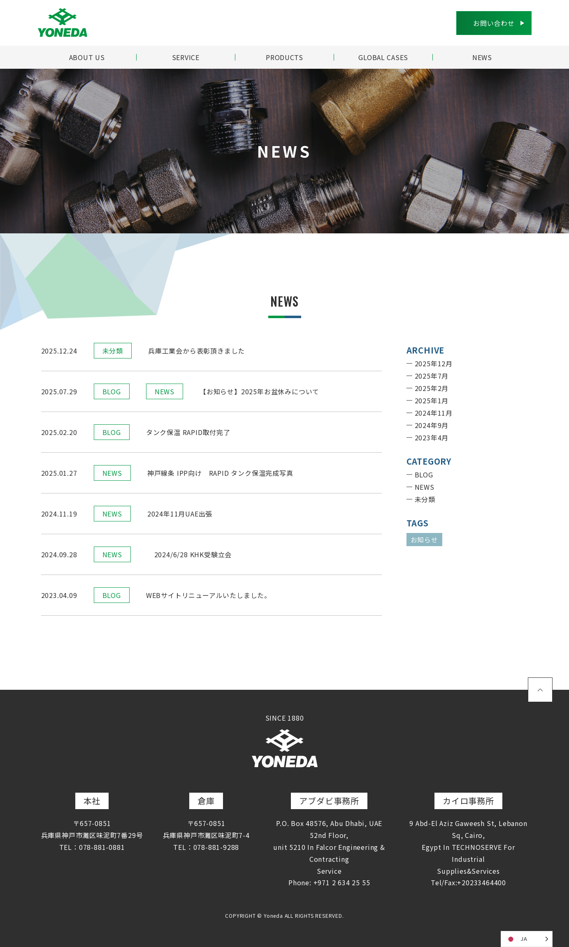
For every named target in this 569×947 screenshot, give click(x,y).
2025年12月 (434, 363)
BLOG (111, 391)
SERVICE (186, 57)
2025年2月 (432, 388)
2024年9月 (432, 425)
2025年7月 (432, 375)
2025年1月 (432, 400)
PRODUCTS (284, 57)
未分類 (112, 351)
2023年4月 (432, 437)
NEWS (482, 57)
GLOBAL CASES (383, 57)
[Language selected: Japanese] (527, 939)
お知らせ (424, 539)
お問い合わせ (494, 23)
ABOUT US (87, 57)
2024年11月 (434, 413)
